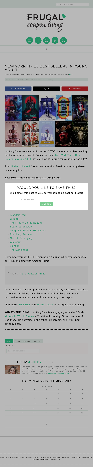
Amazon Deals (45, 304)
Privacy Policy (46, 457)
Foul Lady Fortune (21, 234)
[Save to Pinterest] (75, 88)
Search (9, 341)
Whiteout (15, 242)
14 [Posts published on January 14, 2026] (46, 403)
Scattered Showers (21, 226)
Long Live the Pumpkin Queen (28, 230)
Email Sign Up (55, 459)
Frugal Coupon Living (46, 22)
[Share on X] (46, 88)
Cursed (14, 219)
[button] (46, 48)
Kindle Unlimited (20, 166)
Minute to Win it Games (19, 316)
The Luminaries (19, 249)
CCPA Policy (34, 457)
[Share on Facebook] (18, 88)
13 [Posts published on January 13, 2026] (35, 403)
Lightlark (15, 246)
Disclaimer (65, 457)
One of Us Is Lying (21, 238)
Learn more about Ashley (58, 373)
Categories (27, 341)
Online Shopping (47, 79)
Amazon (38, 79)
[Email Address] (46, 199)
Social (17, 341)
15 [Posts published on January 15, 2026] (58, 403)
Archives (37, 341)
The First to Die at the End (26, 222)
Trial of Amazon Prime (32, 273)
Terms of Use (75, 457)
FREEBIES (24, 304)
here (70, 74)
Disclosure (56, 457)
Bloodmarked (18, 215)
